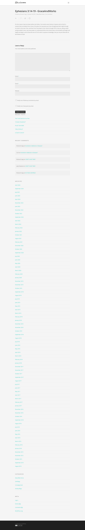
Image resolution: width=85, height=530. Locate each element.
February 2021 (19, 242)
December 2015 (19, 452)
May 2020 (17, 263)
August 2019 (18, 295)
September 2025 (19, 188)
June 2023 (17, 206)
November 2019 (19, 285)
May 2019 (17, 306)
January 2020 (18, 277)
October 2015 (18, 459)
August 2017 (18, 381)
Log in (16, 500)
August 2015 (18, 466)
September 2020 (19, 253)
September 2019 (19, 292)
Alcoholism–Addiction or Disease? (33, 146)
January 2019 (18, 320)
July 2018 (17, 341)
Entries (18, 504)
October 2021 (18, 235)
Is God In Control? (19, 133)
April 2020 (17, 267)
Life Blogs (17, 481)
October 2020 (18, 249)
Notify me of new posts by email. (25, 106)
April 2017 (17, 395)
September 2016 (19, 420)
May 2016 (17, 434)
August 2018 (18, 338)
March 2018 (18, 356)
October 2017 (18, 374)
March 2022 (18, 224)
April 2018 (17, 352)
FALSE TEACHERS (19, 125)
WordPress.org (19, 511)
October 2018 (18, 331)
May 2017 (17, 391)
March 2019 (18, 313)
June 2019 (17, 302)
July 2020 (17, 256)
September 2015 (19, 462)
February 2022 (19, 228)
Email (17, 83)
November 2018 (19, 327)
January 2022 (18, 231)
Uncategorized (19, 485)
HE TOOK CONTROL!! (30, 173)
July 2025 (17, 192)
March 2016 (18, 441)
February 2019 (19, 317)
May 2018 (17, 349)
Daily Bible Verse (40, 14)
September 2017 (19, 377)
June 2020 (17, 260)
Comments (19, 507)
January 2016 (18, 448)
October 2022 (18, 213)
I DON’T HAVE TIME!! (30, 159)
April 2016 (17, 438)
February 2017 (19, 402)
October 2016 (18, 416)
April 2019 (17, 309)
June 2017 (17, 388)
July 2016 (17, 427)
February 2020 (19, 274)
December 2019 (19, 281)
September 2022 (19, 217)
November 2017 (19, 370)
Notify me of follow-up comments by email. (28, 100)
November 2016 (19, 413)
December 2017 (19, 366)
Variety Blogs (18, 488)
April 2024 (17, 199)
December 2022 (19, 210)
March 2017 (18, 398)
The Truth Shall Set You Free (22, 118)
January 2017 (18, 406)
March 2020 (18, 270)
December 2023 (19, 203)
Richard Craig (23, 14)
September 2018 (19, 334)
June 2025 (17, 196)
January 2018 (18, 363)
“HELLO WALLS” (19, 129)
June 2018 (17, 345)
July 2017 (17, 384)
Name (17, 76)
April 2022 (17, 220)
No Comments (48, 14)
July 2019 (17, 299)
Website (17, 91)
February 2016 (19, 445)
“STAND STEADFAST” (20, 122)
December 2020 (19, 245)
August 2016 (18, 423)
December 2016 (19, 409)
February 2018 (19, 359)
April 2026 (17, 185)
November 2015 (19, 455)
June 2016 (17, 430)
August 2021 (18, 238)
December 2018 (19, 324)
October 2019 (18, 288)
